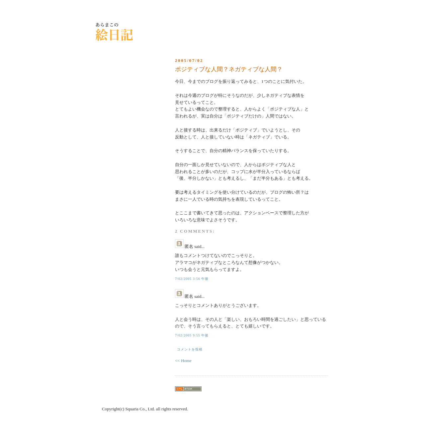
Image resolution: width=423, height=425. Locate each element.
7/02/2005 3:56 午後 (192, 279)
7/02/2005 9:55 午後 (192, 335)
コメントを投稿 (190, 349)
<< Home (183, 360)
